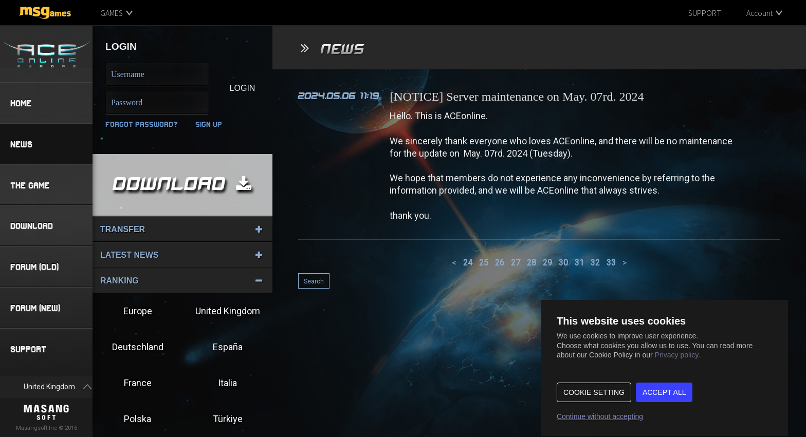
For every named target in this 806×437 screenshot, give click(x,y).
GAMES (111, 13)
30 (563, 263)
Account (759, 13)
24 (467, 263)
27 (515, 263)
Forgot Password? (141, 124)
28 (531, 263)
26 (499, 263)
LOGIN (242, 88)
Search (314, 281)
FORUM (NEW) (35, 308)
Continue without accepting (600, 416)
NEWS (21, 144)
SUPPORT (704, 13)
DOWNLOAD (31, 226)
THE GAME (29, 185)
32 (595, 263)
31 (579, 263)
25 (483, 263)
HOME (20, 103)
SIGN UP (208, 124)
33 (611, 263)
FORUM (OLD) (34, 267)
